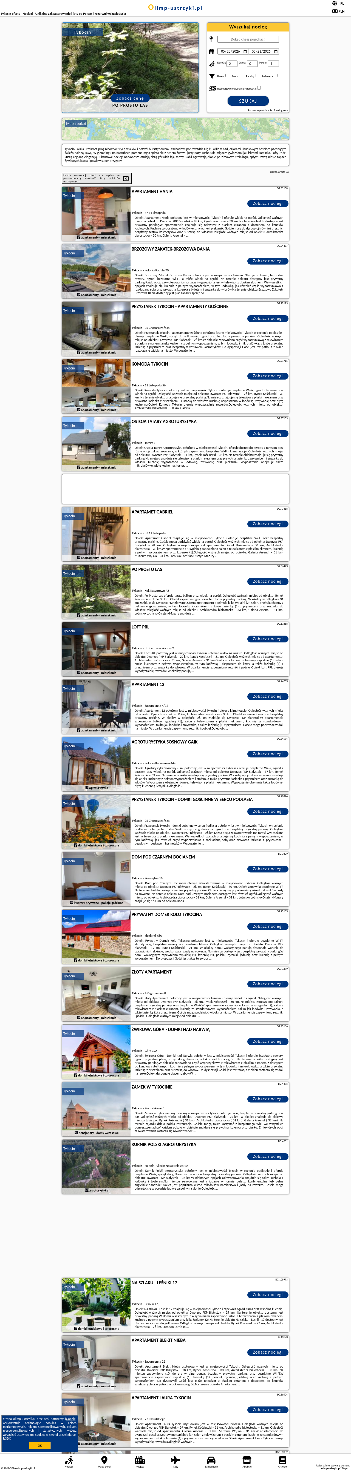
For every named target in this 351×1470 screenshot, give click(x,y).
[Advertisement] (175, 1236)
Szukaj (248, 101)
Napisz (346, 1468)
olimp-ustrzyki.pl (175, 8)
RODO (7, 1438)
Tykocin (69, 195)
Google (71, 1419)
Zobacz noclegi (268, 203)
